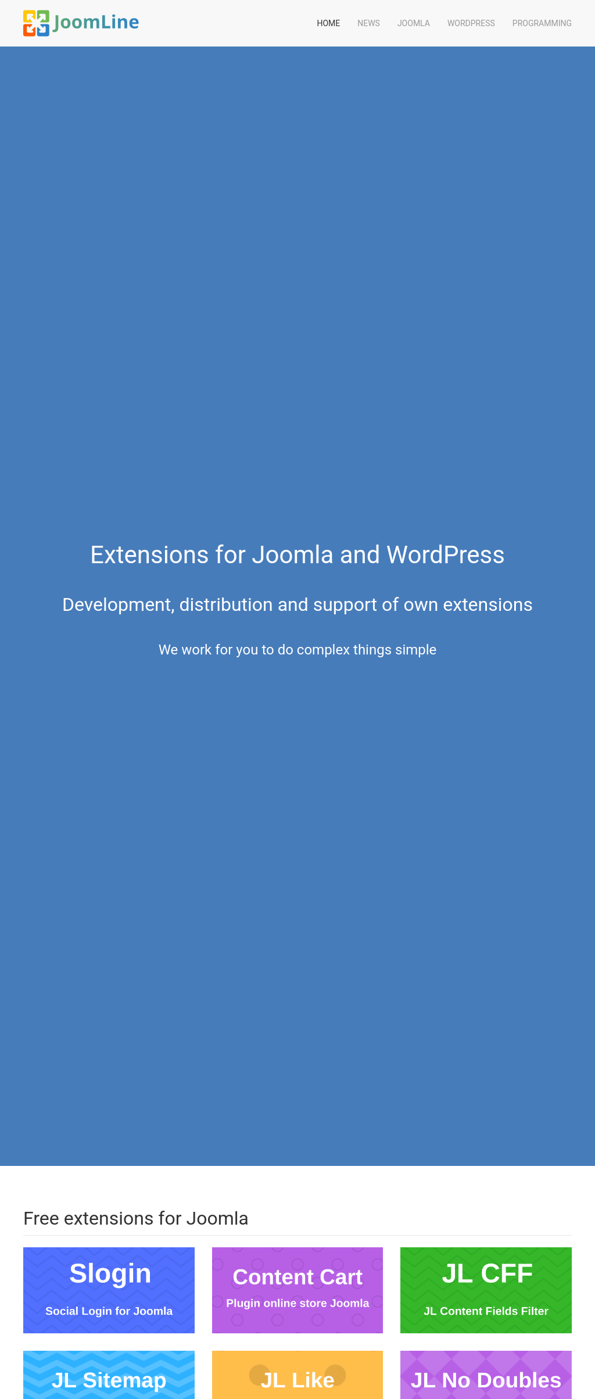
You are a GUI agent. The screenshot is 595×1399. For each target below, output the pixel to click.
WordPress (471, 23)
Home (328, 23)
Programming (542, 23)
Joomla (413, 23)
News (368, 23)
